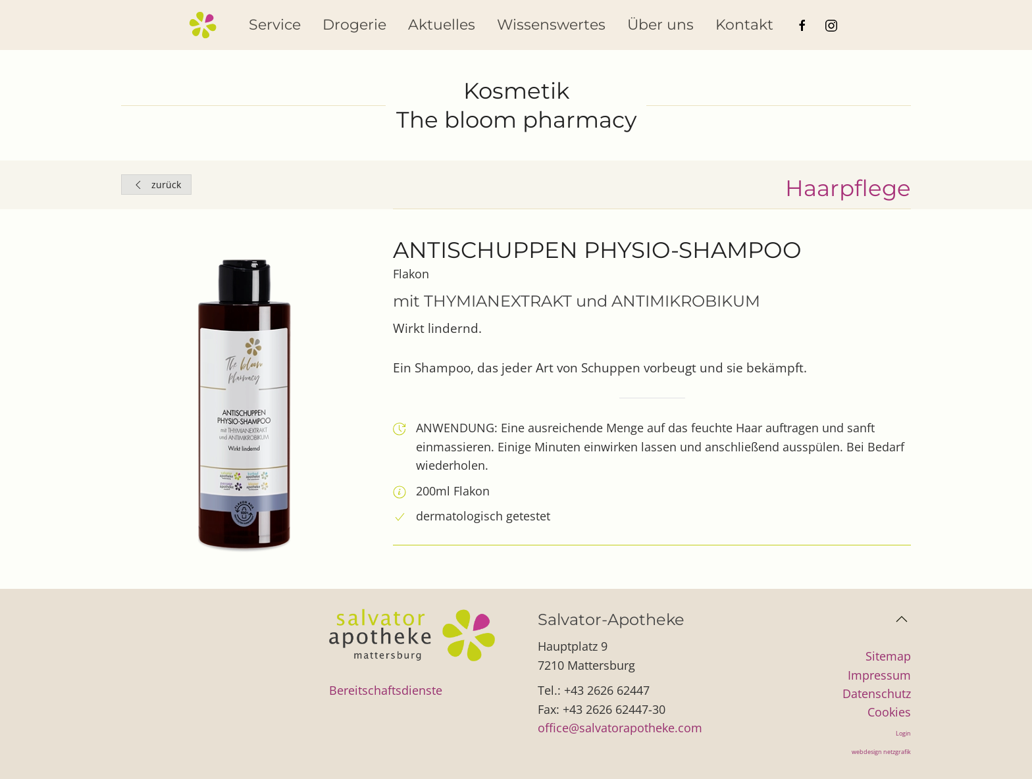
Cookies (889, 712)
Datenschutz (876, 693)
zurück (156, 184)
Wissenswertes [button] (551, 25)
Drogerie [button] (354, 25)
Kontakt (744, 25)
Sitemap (888, 656)
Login (903, 733)
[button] (901, 619)
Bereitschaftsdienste (385, 690)
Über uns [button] (660, 25)
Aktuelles (441, 25)
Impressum (879, 675)
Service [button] (275, 25)
